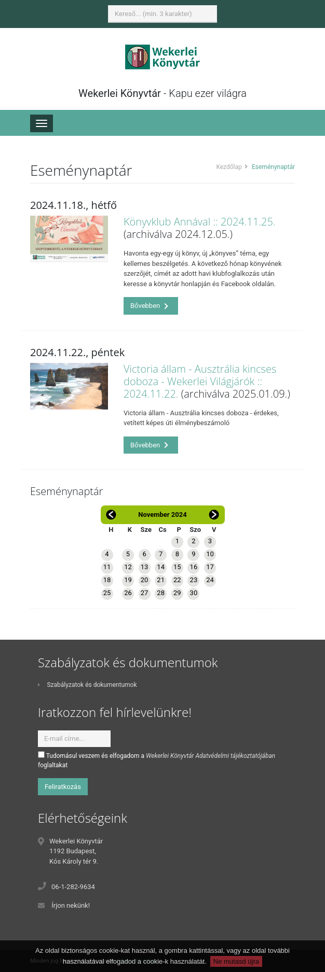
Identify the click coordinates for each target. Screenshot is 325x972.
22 (177, 580)
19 (128, 580)
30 (194, 593)
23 (194, 580)
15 (177, 567)
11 (107, 567)
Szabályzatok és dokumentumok (87, 684)
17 (210, 567)
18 (107, 580)
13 (144, 567)
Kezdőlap (228, 167)
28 (161, 593)
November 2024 (162, 514)
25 (107, 593)
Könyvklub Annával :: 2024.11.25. (200, 222)
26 (128, 593)
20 (144, 580)
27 (144, 593)
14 (161, 567)
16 (194, 567)
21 (161, 580)
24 (210, 580)
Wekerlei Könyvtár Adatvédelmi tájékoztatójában (210, 755)
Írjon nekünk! (70, 905)
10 (210, 554)
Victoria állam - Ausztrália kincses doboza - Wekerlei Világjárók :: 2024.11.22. (200, 381)
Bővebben (149, 305)
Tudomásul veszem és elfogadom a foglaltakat (156, 760)
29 (177, 593)
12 (128, 567)
